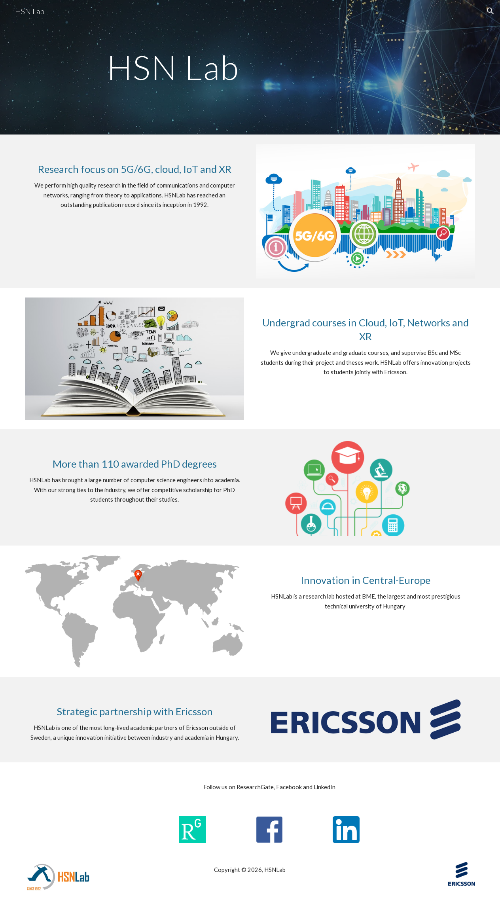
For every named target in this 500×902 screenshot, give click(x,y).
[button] (490, 11)
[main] (173, 67)
